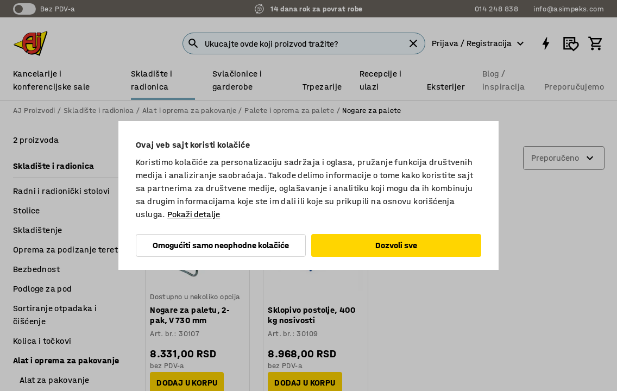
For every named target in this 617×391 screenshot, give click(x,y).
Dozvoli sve (396, 245)
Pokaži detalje (193, 214)
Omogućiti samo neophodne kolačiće (221, 245)
